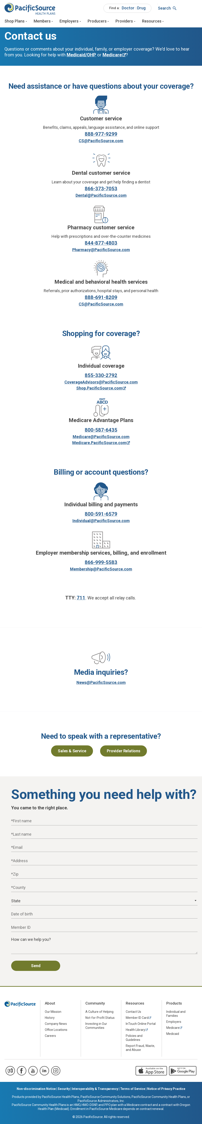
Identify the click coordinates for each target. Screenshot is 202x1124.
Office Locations (56, 1031)
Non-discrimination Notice (36, 1090)
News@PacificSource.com (101, 684)
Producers (97, 21)
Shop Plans (14, 21)
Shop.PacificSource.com (99, 389)
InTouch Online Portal (141, 1025)
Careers (50, 1037)
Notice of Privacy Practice (166, 1090)
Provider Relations (123, 752)
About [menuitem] (50, 1005)
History (50, 1019)
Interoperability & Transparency (95, 1090)
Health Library (135, 1031)
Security (64, 1090)
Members (42, 21)
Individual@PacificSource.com (101, 522)
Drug (141, 8)
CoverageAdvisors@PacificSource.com (101, 383)
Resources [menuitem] (135, 1005)
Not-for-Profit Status (100, 1019)
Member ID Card (137, 1019)
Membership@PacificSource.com (101, 570)
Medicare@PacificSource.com (101, 438)
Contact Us (133, 1013)
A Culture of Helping (99, 1013)
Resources (151, 21)
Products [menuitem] (174, 1005)
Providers (124, 21)
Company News (56, 1025)
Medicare (172, 1029)
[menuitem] (127, 9)
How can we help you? (31, 941)
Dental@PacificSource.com (101, 196)
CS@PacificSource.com (101, 142)
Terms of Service (132, 1090)
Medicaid (172, 1035)
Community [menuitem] (95, 1005)
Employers (69, 21)
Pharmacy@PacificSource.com (101, 251)
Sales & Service (72, 752)
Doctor (128, 8)
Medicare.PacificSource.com (99, 444)
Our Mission (53, 1013)
